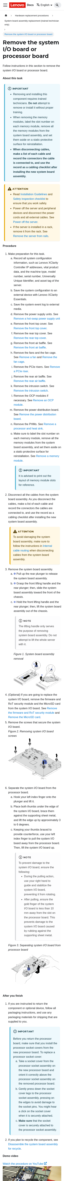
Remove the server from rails (30, 236)
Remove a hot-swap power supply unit (37, 318)
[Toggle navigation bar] (5, 5)
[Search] (57, 5)
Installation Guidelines (33, 194)
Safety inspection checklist (29, 198)
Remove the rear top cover (30, 338)
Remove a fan (27, 357)
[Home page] (6, 15)
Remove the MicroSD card (24, 717)
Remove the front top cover (30, 328)
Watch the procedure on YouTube (25, 1163)
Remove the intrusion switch (31, 390)
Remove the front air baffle (30, 347)
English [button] (42, 5)
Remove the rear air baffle (29, 381)
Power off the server (25, 222)
